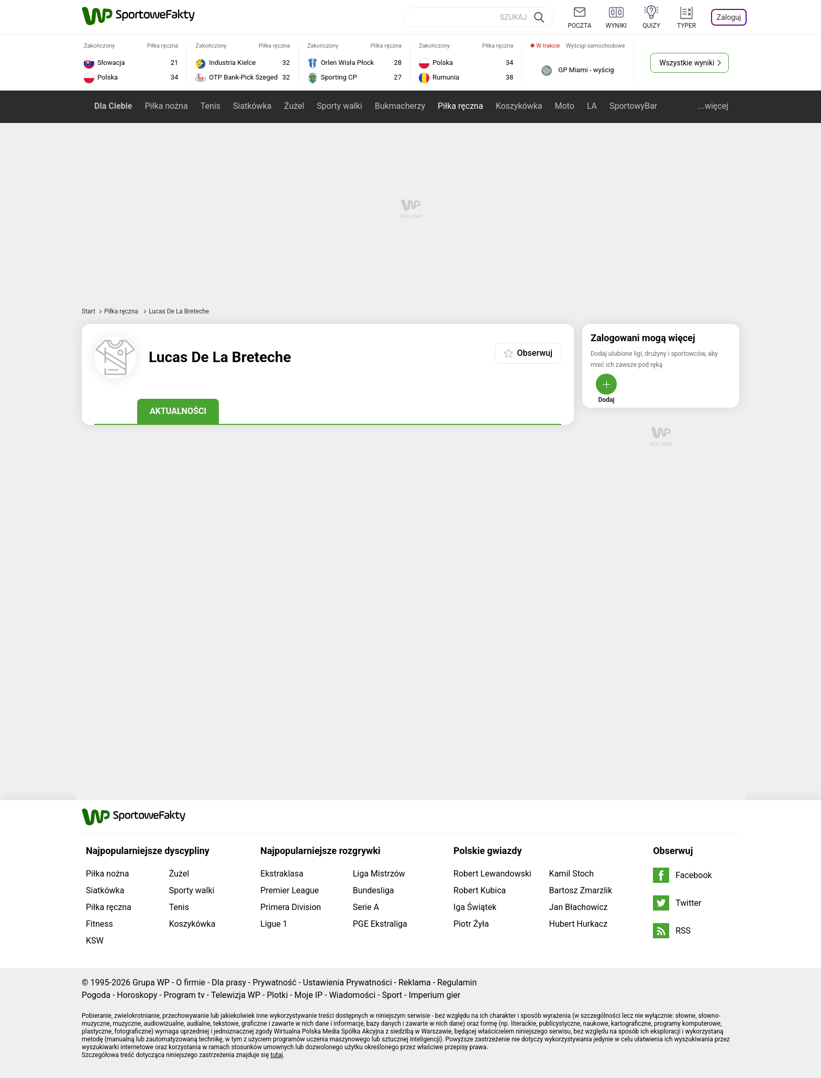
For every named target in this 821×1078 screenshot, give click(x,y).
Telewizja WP (235, 995)
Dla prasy (229, 982)
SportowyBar (633, 106)
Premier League (289, 890)
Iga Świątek (474, 907)
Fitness (99, 924)
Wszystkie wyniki (686, 63)
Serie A (366, 907)
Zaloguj (729, 17)
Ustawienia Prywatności (347, 982)
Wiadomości (352, 995)
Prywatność (274, 982)
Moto (564, 106)
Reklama (414, 982)
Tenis (210, 106)
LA (592, 106)
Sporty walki (339, 106)
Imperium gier (434, 995)
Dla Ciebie (113, 106)
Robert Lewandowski (492, 874)
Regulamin (457, 982)
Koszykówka (519, 106)
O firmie (190, 982)
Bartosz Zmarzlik (580, 890)
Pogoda (96, 995)
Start (88, 311)
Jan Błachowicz (578, 907)
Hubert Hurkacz (578, 924)
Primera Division (290, 907)
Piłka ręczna (460, 106)
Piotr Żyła (471, 924)
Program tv (184, 995)
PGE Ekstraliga (380, 924)
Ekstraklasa (281, 874)
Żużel (294, 106)
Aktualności (178, 411)
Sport (392, 995)
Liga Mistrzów (379, 874)
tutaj (277, 1055)
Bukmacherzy (400, 106)
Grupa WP (151, 982)
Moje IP (308, 995)
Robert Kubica (479, 890)
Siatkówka (252, 106)
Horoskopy (137, 995)
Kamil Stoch (571, 874)
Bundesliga (373, 890)
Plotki (277, 995)
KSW (95, 941)
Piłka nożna (166, 106)
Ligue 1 (273, 924)
